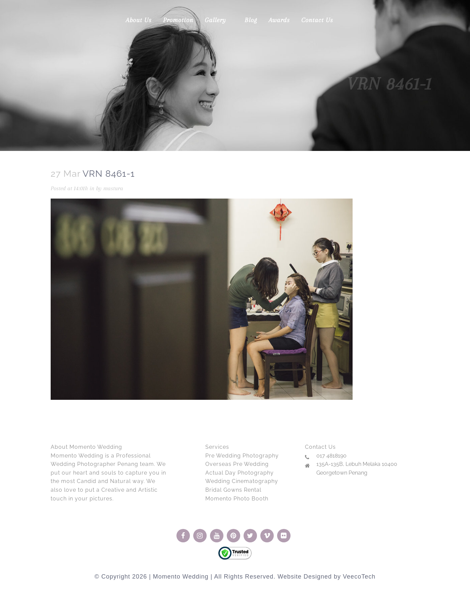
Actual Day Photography (239, 473)
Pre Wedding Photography (242, 455)
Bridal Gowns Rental (233, 490)
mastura (113, 188)
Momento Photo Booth (236, 498)
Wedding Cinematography (241, 481)
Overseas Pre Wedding (237, 464)
